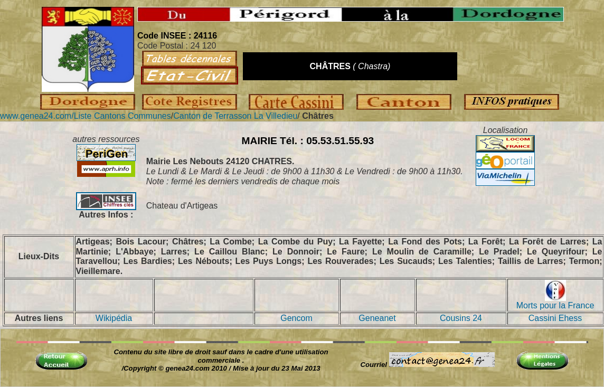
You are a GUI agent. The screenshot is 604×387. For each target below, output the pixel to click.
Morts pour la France (555, 302)
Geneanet (376, 318)
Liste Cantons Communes (122, 115)
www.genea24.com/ (37, 115)
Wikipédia (114, 318)
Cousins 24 (461, 318)
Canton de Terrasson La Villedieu (235, 115)
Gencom (296, 318)
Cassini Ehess (555, 318)
